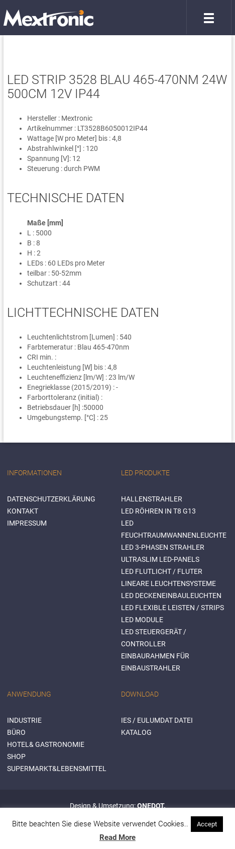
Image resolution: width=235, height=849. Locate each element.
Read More (117, 837)
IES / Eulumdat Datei (157, 720)
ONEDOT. (151, 806)
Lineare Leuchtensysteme (168, 583)
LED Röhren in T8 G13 (158, 511)
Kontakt (22, 511)
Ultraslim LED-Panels (160, 559)
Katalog (136, 732)
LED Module (142, 620)
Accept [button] (207, 824)
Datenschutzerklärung (51, 499)
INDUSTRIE (24, 720)
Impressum (27, 523)
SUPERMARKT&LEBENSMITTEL (56, 769)
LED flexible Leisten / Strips (172, 608)
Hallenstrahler (151, 499)
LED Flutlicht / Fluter (161, 571)
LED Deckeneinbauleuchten (171, 595)
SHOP (16, 756)
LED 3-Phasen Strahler (162, 547)
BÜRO (16, 732)
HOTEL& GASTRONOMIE (45, 744)
